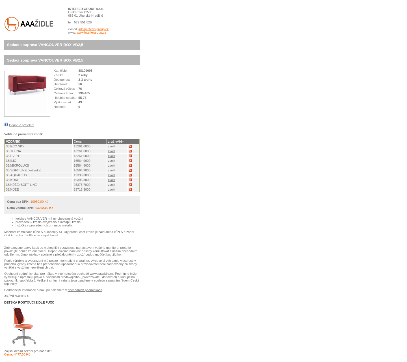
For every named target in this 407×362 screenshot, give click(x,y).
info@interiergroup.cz (94, 29)
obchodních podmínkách (85, 290)
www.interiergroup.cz (91, 32)
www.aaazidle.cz (101, 273)
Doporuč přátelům (21, 125)
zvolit (111, 146)
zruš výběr (116, 141)
